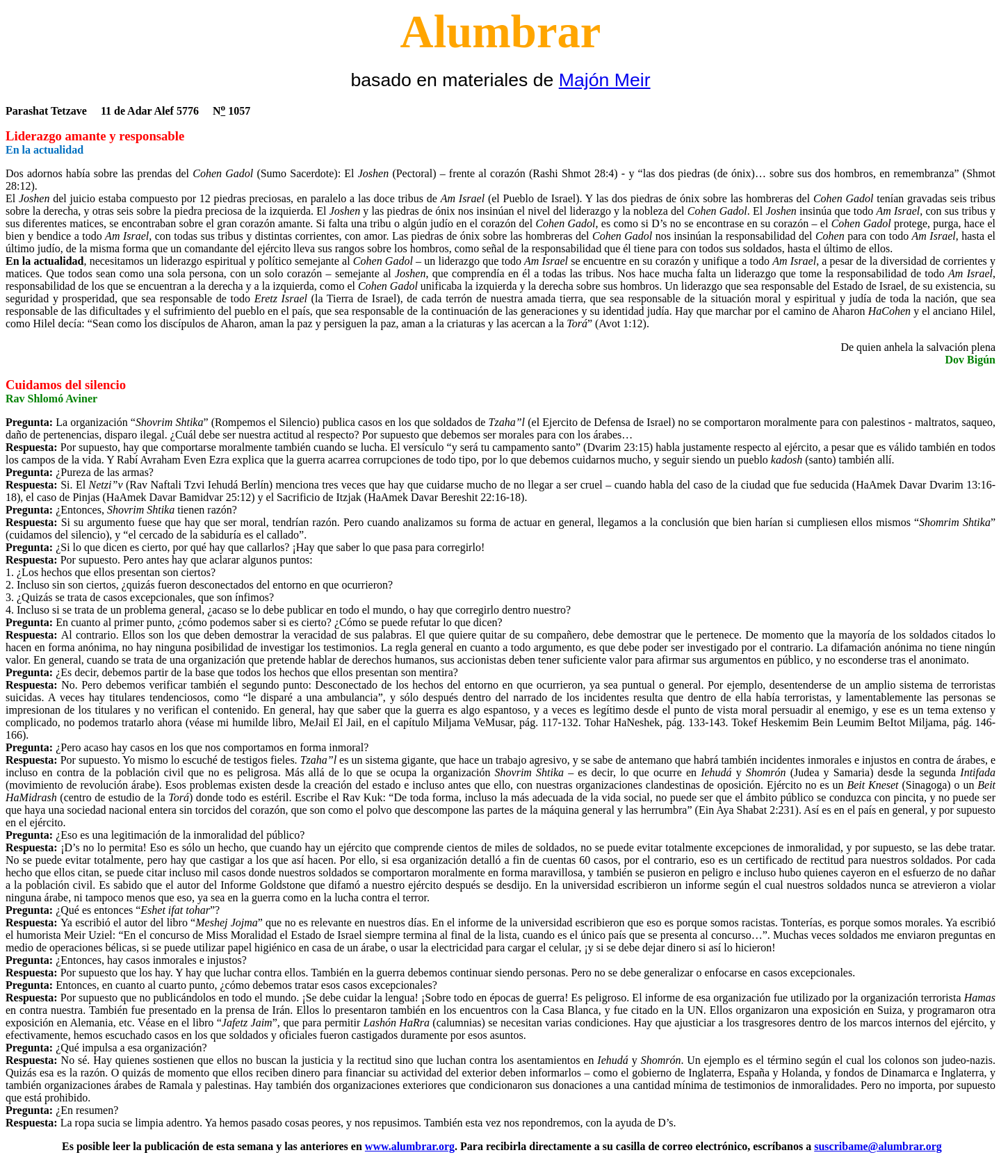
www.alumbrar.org (410, 1146)
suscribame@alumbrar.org (878, 1146)
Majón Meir (605, 79)
